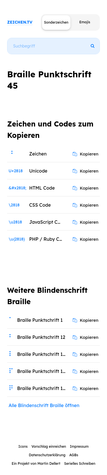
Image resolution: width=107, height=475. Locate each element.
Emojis (84, 22)
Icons (22, 446)
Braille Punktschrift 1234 (43, 371)
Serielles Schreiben (80, 463)
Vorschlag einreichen (48, 446)
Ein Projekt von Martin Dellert (36, 463)
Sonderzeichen (56, 22)
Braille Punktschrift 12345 (43, 388)
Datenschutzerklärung (47, 455)
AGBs (73, 455)
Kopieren (85, 154)
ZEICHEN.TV (20, 22)
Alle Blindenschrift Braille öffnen (44, 405)
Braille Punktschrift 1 (40, 320)
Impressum (79, 446)
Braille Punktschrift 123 (42, 354)
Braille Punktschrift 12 (41, 337)
